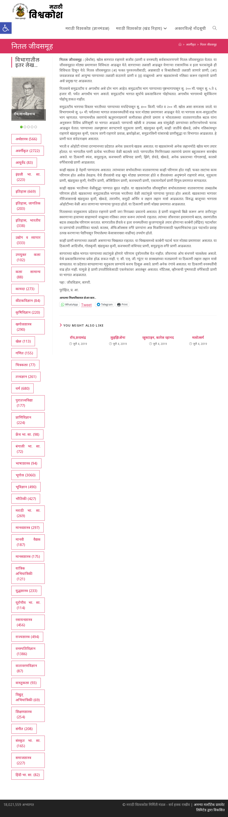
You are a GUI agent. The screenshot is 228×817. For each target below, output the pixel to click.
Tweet (86, 304)
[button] (6, 28)
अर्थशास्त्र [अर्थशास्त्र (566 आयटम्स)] (26, 139)
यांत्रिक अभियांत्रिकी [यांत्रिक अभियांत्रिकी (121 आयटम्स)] (24, 574)
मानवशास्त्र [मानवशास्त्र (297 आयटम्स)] (27, 527)
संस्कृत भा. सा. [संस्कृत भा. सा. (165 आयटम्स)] (28, 743)
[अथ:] (180, 44)
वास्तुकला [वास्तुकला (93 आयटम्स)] (26, 682)
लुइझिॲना (117, 337)
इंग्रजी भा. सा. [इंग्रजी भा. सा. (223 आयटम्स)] (28, 177)
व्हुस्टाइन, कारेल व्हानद (158, 337)
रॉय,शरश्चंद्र (78, 337)
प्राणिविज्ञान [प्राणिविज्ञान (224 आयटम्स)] (23, 420)
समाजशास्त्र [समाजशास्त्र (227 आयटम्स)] (23, 760)
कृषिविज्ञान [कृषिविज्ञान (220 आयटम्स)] (28, 312)
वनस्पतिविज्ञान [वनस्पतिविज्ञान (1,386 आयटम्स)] (25, 651)
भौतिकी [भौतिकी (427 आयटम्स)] (26, 498)
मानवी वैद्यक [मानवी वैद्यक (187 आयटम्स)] (28, 542)
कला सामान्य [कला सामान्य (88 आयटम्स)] (28, 274)
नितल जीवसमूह (208, 44)
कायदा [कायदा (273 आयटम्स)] (25, 288)
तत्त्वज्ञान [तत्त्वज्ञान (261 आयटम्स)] (26, 376)
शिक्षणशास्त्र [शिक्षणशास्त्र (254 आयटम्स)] (24, 714)
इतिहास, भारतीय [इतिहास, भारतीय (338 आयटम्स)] (28, 223)
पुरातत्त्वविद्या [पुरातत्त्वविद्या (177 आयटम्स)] (24, 403)
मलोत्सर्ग (198, 337)
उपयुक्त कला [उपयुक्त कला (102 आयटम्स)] (28, 257)
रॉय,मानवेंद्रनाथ (24, 113)
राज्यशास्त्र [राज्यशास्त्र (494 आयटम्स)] (27, 636)
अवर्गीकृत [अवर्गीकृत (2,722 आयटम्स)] (28, 150)
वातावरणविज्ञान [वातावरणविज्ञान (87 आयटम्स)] (26, 668)
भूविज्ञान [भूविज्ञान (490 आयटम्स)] (26, 487)
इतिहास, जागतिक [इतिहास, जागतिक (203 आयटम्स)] (28, 206)
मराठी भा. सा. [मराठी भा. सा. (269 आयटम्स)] (28, 513)
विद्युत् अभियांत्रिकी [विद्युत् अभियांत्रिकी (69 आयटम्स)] (28, 697)
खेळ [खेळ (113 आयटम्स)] (23, 341)
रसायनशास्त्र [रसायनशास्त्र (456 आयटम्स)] (24, 622)
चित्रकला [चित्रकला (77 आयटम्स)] (25, 364)
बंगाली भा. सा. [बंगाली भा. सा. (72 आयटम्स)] (28, 449)
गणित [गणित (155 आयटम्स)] (24, 353)
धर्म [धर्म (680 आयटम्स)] (22, 388)
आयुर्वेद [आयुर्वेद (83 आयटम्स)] (24, 162)
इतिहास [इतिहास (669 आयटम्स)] (26, 191)
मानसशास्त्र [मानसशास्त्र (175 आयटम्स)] (28, 556)
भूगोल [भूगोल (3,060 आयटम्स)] (25, 475)
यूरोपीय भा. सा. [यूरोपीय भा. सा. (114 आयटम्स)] (28, 605)
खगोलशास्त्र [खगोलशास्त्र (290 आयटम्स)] (23, 327)
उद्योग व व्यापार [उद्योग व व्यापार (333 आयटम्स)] (28, 240)
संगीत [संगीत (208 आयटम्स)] (24, 728)
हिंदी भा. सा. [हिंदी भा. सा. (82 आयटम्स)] (28, 774)
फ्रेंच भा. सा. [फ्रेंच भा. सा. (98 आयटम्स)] (27, 434)
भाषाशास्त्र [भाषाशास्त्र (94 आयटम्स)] (26, 463)
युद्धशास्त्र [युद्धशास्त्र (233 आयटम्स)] (26, 590)
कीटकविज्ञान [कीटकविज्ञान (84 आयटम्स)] (28, 300)
